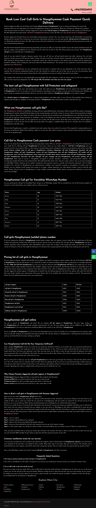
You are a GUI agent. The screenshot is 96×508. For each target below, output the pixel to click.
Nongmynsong (26, 489)
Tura (40, 489)
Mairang (59, 489)
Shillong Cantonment (27, 485)
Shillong (41, 487)
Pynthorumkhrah (8, 485)
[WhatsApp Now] (93, 257)
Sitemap (6, 505)
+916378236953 (83, 10)
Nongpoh (77, 489)
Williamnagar (78, 485)
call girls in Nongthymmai (15, 69)
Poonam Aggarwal (37, 501)
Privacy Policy (46, 501)
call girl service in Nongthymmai (76, 32)
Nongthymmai (61, 487)
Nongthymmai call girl (11, 413)
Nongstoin (24, 487)
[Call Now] (93, 251)
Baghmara (77, 487)
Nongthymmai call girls (14, 111)
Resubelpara (7, 489)
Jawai (5, 487)
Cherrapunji (60, 485)
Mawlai (41, 485)
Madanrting (7, 491)
